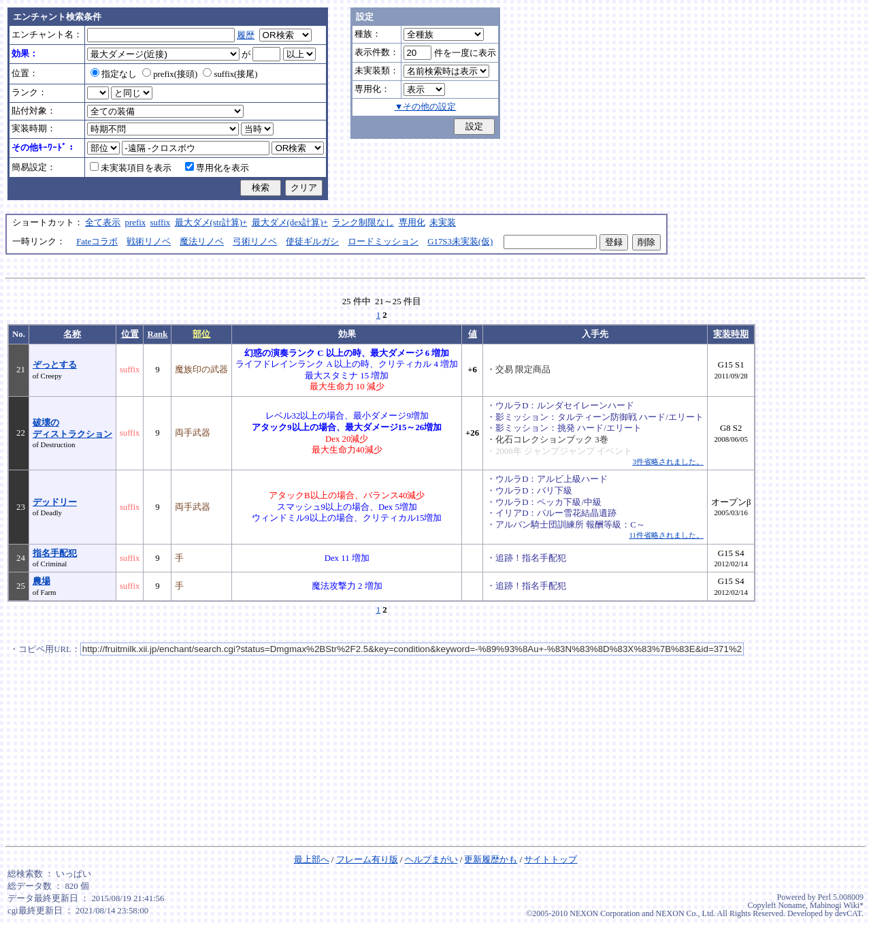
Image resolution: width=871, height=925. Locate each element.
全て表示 (102, 222)
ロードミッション (383, 241)
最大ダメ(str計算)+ (211, 222)
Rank (157, 334)
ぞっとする (55, 365)
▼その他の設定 (426, 107)
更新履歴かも (490, 859)
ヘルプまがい (431, 859)
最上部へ (311, 859)
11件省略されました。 (666, 535)
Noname (792, 905)
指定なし (114, 74)
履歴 (245, 35)
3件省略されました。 (668, 461)
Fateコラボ (97, 241)
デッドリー (55, 502)
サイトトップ (550, 859)
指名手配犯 (55, 553)
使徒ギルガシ (312, 241)
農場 (41, 581)
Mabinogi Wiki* (837, 905)
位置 (130, 334)
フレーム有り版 (367, 859)
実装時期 (731, 334)
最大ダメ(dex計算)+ (290, 222)
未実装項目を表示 (130, 168)
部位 (201, 334)
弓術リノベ (255, 241)
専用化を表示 (217, 168)
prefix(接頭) (169, 74)
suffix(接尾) (230, 74)
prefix (135, 222)
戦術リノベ (149, 241)
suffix (160, 222)
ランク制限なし (363, 222)
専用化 (412, 222)
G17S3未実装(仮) (460, 241)
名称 (72, 334)
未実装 (442, 222)
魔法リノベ (202, 241)
